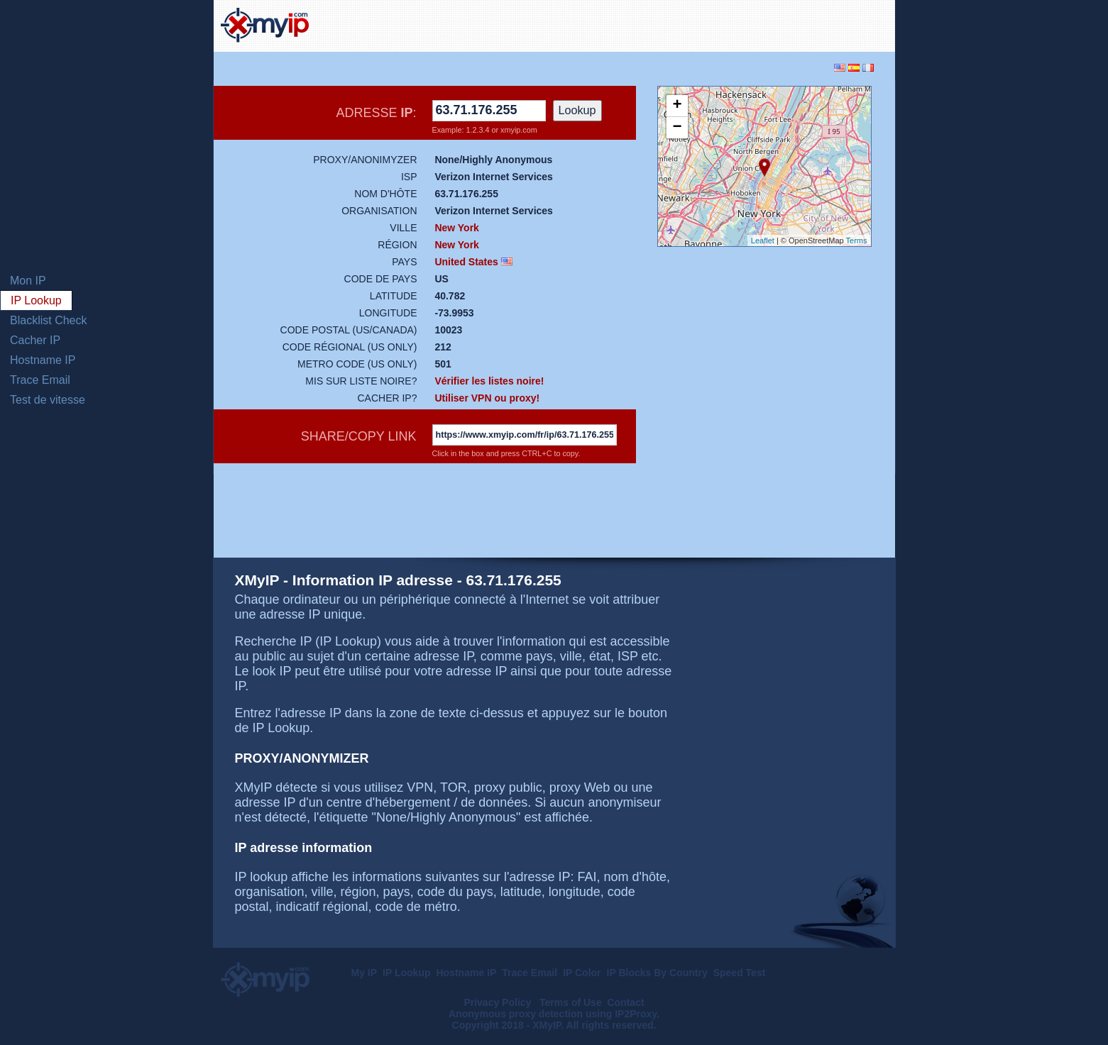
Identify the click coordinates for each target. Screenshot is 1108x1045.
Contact (625, 1002)
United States (466, 261)
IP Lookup (36, 300)
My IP (364, 972)
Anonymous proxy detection (516, 1013)
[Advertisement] (722, 24)
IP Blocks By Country (657, 972)
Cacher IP (35, 340)
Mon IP (28, 281)
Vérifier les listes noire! (489, 381)
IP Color (581, 972)
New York (456, 227)
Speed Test (739, 972)
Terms (856, 240)
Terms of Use (570, 1002)
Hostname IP (42, 360)
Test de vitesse (47, 400)
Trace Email (40, 380)
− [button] (676, 127)
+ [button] (676, 105)
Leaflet (762, 240)
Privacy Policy (499, 1002)
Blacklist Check (48, 320)
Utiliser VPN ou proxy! (486, 398)
